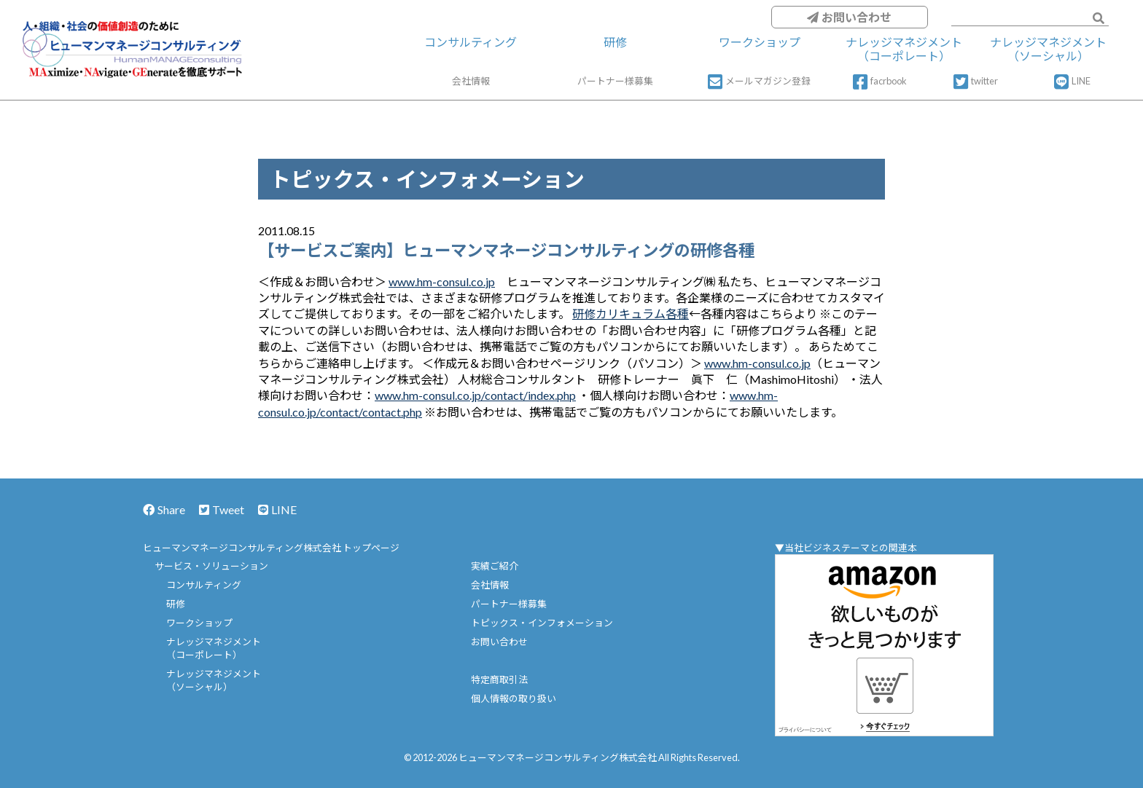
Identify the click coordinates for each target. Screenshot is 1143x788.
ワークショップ (759, 42)
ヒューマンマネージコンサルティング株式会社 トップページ (271, 547)
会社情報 (471, 81)
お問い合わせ (849, 17)
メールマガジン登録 (759, 82)
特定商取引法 (499, 679)
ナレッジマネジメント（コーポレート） (904, 49)
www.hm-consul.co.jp (442, 281)
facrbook (880, 82)
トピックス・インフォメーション (542, 623)
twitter (975, 82)
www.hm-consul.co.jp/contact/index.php (475, 395)
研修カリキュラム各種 (630, 313)
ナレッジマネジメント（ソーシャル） (1048, 49)
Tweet (221, 509)
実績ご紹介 (494, 566)
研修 (615, 42)
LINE (1072, 82)
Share (164, 509)
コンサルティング (470, 42)
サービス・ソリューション (211, 566)
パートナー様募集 (615, 81)
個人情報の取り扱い (513, 698)
